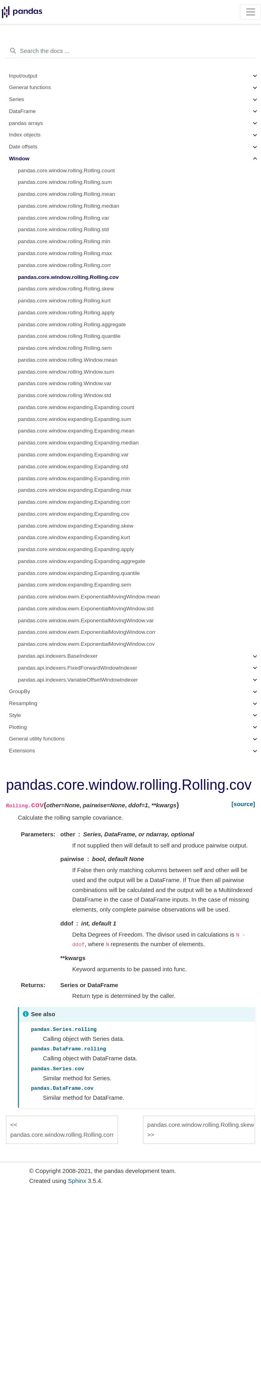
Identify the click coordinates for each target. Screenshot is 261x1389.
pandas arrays (26, 123)
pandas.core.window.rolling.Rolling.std (63, 229)
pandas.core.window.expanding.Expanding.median (78, 443)
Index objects (25, 135)
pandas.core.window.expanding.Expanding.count (76, 407)
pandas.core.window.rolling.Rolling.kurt (64, 301)
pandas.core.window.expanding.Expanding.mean (76, 431)
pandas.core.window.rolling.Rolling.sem (65, 348)
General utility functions (37, 739)
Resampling (23, 703)
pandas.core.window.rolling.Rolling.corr (64, 265)
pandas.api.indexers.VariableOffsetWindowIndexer (78, 680)
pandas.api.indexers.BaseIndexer (57, 656)
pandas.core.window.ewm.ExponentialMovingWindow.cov (86, 644)
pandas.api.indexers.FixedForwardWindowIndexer (77, 668)
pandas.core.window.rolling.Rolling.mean (66, 194)
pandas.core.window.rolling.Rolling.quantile (69, 336)
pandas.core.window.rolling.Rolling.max (65, 253)
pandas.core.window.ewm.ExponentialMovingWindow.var (86, 620)
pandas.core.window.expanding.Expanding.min (74, 478)
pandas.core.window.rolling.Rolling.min (64, 241)
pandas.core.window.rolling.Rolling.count (66, 170)
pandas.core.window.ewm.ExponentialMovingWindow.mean (89, 597)
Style (15, 715)
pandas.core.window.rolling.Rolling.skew (66, 289)
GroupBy (19, 691)
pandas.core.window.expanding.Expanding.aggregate (81, 561)
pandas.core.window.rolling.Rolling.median (68, 206)
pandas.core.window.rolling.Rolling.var (63, 218)
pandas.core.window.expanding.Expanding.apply (76, 549)
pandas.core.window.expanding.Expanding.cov (74, 514)
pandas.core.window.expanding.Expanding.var (73, 455)
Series (16, 99)
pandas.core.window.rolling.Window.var (65, 383)
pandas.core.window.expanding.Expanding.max (74, 490)
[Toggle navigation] (250, 11)
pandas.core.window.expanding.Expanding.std (73, 466)
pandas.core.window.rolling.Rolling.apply (66, 313)
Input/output (23, 76)
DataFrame (22, 111)
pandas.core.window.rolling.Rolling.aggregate (72, 324)
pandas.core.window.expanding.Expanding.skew (75, 526)
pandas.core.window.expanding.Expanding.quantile (79, 573)
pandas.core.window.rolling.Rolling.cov (68, 277)
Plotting (18, 727)
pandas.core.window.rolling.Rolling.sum (65, 182)
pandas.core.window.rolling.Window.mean (68, 360)
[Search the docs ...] (130, 51)
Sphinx (77, 1180)
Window (19, 159)
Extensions (22, 751)
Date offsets (23, 147)
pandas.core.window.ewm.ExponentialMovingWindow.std (85, 609)
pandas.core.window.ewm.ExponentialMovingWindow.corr (87, 632)
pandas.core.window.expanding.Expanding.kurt (74, 537)
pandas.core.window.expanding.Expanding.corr (74, 502)
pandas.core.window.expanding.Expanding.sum (74, 419)
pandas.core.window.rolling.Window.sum (66, 372)
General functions (30, 87)
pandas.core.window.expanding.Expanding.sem (74, 585)
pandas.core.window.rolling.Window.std (64, 395)
